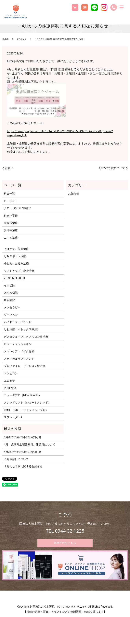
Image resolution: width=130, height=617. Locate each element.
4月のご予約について (112, 168)
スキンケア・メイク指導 (19, 351)
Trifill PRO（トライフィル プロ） (26, 410)
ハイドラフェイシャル (18, 322)
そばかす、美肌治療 (16, 248)
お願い (9, 168)
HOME (5, 39)
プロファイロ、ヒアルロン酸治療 (24, 365)
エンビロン (11, 373)
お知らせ (21, 39)
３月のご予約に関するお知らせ (23, 466)
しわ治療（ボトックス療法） (22, 329)
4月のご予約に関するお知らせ (22, 451)
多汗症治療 (11, 230)
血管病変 (9, 300)
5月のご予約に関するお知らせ (22, 437)
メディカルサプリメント (19, 358)
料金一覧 (9, 193)
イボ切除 (9, 285)
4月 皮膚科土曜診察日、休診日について (29, 444)
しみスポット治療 (15, 256)
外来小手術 (11, 215)
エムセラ (9, 380)
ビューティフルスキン (18, 344)
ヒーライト (11, 201)
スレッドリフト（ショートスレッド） (27, 402)
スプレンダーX (13, 417)
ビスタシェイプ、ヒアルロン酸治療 (26, 336)
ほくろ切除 (11, 292)
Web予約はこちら (65, 543)
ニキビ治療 (11, 237)
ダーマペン (11, 314)
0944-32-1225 (69, 531)
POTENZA (10, 388)
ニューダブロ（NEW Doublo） (22, 395)
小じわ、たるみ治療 (16, 263)
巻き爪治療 (11, 222)
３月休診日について (16, 459)
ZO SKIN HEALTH (14, 278)
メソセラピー (12, 307)
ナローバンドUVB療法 (17, 208)
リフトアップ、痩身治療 (19, 270)
